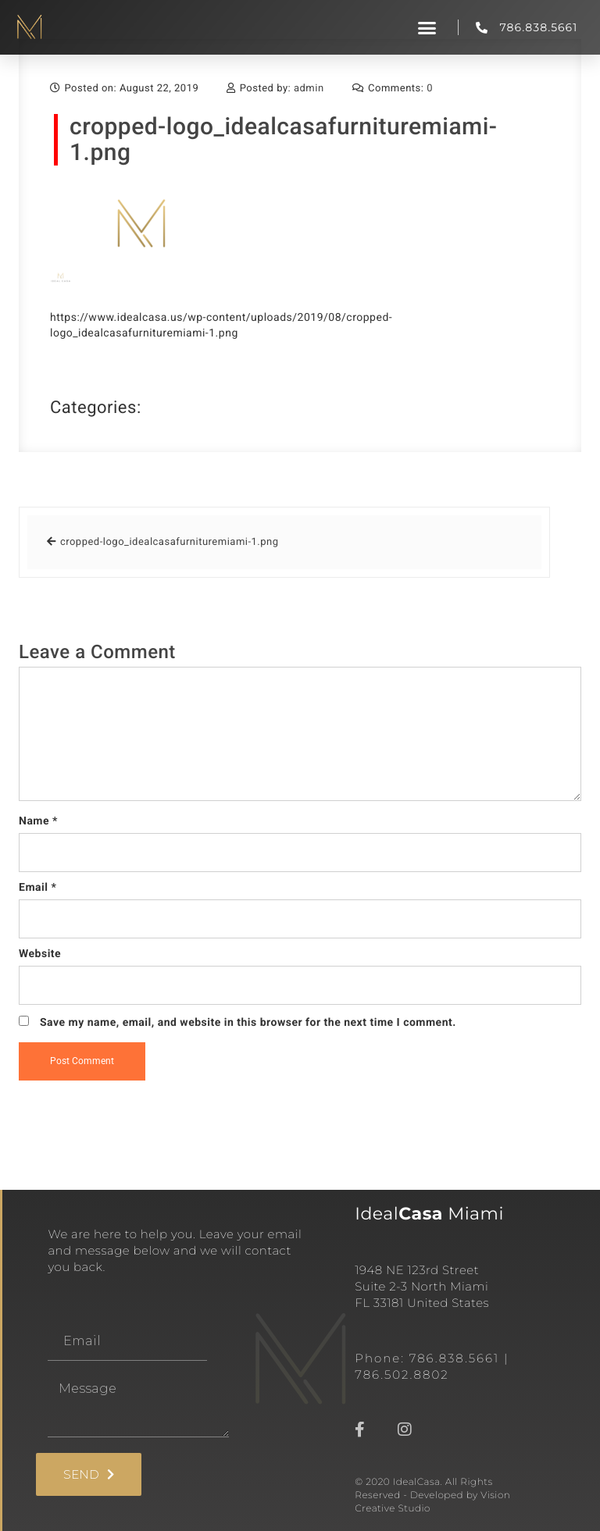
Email (37, 887)
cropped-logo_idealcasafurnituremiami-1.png (284, 140)
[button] (427, 27)
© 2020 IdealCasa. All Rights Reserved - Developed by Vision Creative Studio (432, 1495)
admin (309, 88)
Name (38, 821)
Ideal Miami (429, 1214)
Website (40, 954)
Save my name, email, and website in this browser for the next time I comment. (248, 1023)
